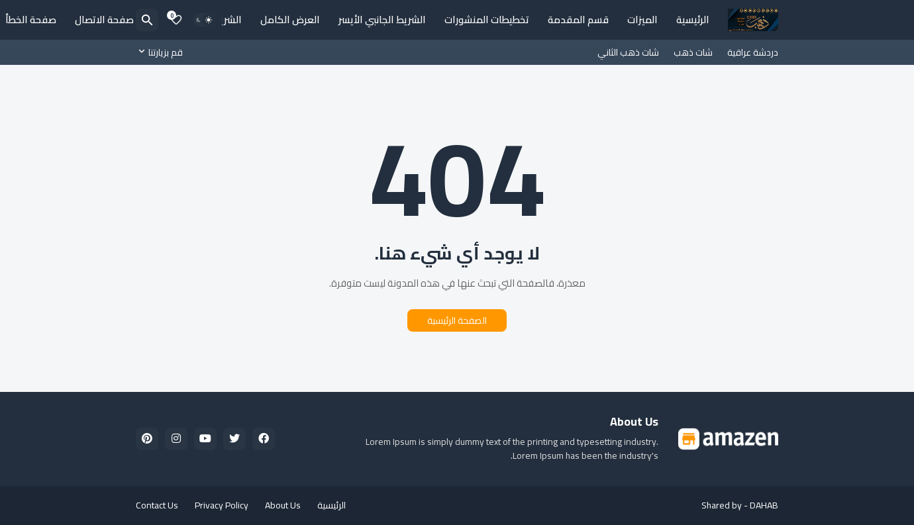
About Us (283, 505)
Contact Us (157, 505)
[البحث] (147, 20)
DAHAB (764, 505)
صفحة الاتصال (104, 19)
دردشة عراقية (752, 52)
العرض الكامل (290, 19)
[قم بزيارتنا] (162, 52)
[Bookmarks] (176, 20)
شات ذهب (693, 52)
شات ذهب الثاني (628, 52)
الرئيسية (692, 19)
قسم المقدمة (578, 19)
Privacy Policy (221, 505)
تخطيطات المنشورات (486, 19)
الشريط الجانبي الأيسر (382, 19)
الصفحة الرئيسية (457, 320)
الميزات (642, 19)
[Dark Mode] (204, 19)
